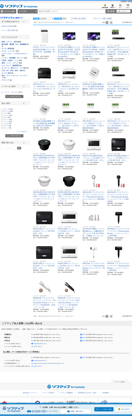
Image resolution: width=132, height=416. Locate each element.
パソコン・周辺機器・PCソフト (14, 58)
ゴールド (7, 126)
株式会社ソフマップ (30, 393)
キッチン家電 (8, 48)
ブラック (8, 109)
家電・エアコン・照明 (11, 42)
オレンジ (7, 128)
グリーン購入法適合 (10, 30)
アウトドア (7, 80)
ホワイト (8, 111)
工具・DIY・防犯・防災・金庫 (13, 70)
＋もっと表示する (21, 131)
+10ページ (60, 22)
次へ (71, 22)
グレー (6, 113)
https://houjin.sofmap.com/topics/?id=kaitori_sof (49, 363)
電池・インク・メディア (12, 63)
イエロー (7, 124)
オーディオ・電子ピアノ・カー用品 (15, 68)
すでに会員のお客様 (105, 409)
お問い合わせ (38, 346)
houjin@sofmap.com (40, 343)
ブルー (6, 117)
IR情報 (130, 1)
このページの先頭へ (119, 382)
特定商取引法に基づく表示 (87, 393)
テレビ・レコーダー (10, 51)
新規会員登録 (104, 7)
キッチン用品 (7, 73)
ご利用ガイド (112, 7)
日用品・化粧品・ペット (12, 60)
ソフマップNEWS (48, 393)
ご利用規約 (123, 1)
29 (67, 22)
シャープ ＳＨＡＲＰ (12, 92)
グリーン (7, 119)
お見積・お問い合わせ (75, 411)
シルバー (7, 115)
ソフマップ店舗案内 (66, 393)
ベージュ (7, 121)
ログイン (128, 7)
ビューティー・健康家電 (12, 65)
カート (120, 7)
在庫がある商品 (9, 26)
